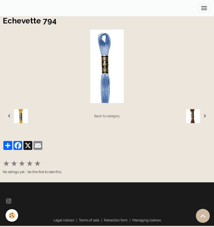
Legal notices (64, 220)
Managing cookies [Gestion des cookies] (146, 220)
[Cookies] (12, 215)
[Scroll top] (203, 216)
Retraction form (116, 220)
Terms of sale (89, 220)
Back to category (107, 116)
